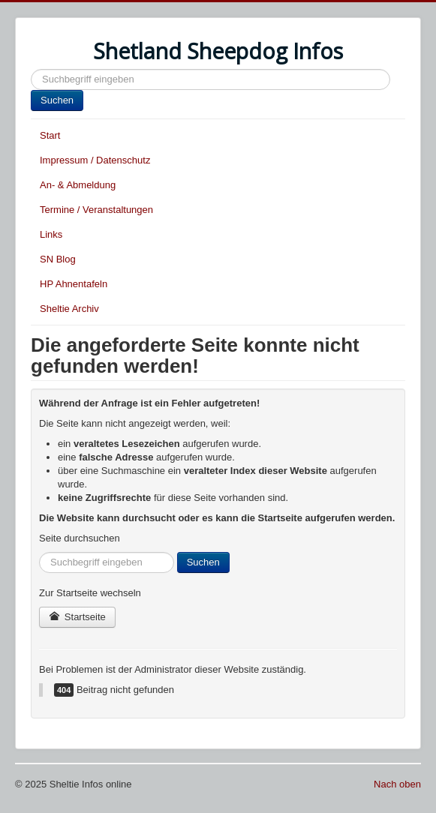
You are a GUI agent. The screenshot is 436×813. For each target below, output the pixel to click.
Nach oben (397, 784)
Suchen (31, 69)
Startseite (77, 616)
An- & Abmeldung (78, 184)
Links (51, 234)
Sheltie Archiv (69, 308)
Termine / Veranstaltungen (96, 209)
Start (50, 135)
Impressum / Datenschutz (95, 160)
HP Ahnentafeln (73, 284)
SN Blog (58, 259)
